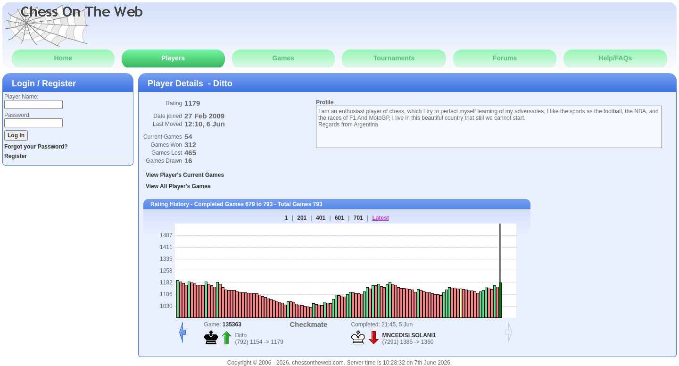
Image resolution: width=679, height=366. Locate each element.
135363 (232, 324)
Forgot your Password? (36, 146)
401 (320, 218)
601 (339, 218)
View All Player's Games (178, 186)
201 (301, 218)
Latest (381, 218)
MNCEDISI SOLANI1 (409, 335)
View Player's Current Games (185, 175)
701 (358, 218)
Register (15, 156)
